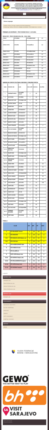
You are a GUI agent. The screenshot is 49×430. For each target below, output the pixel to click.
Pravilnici (6, 310)
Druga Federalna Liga (9, 286)
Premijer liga (7, 280)
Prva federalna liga (9, 283)
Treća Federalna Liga (9, 289)
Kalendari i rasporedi (9, 304)
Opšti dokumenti (8, 316)
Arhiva (5, 327)
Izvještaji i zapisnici (9, 319)
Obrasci (6, 313)
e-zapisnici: (5, 273)
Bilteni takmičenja (9, 307)
